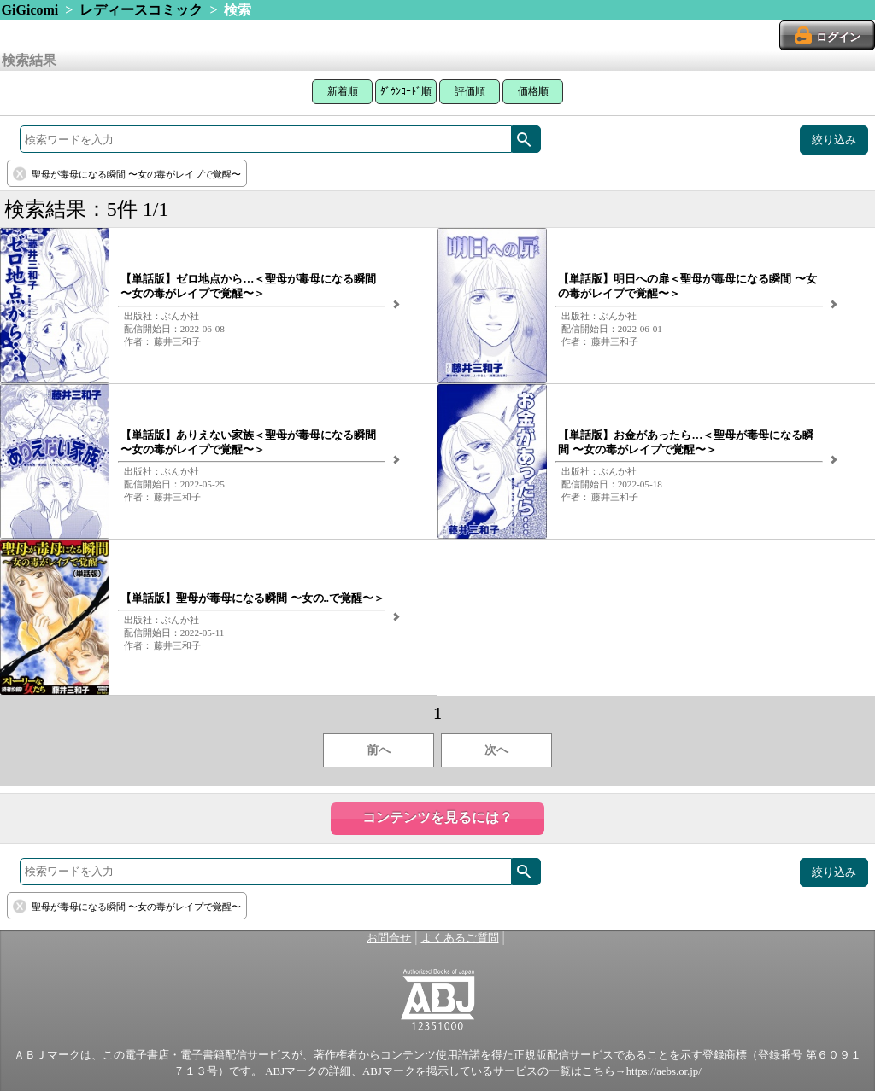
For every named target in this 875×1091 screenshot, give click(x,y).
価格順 (533, 91)
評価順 (470, 91)
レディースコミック (141, 10)
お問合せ (389, 938)
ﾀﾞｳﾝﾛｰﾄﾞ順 (406, 91)
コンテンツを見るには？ (437, 817)
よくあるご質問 (460, 938)
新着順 (342, 91)
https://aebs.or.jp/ (664, 1071)
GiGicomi (30, 10)
